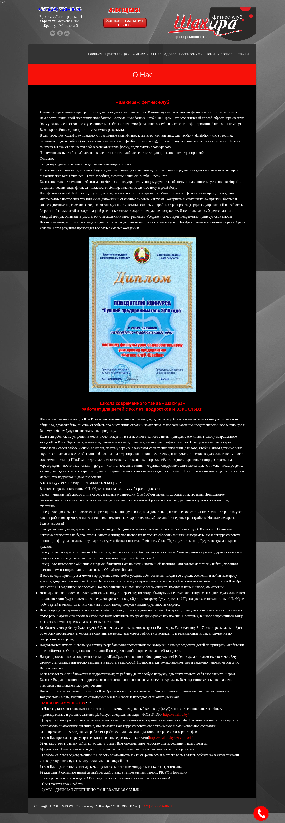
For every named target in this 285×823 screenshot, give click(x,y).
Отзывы (242, 53)
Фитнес (140, 53)
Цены (210, 53)
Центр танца (117, 53)
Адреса (170, 53)
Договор (225, 53)
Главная (95, 53)
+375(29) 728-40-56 (60, 9)
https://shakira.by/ (176, 714)
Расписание (191, 53)
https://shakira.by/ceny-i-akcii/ (171, 737)
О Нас (156, 53)
